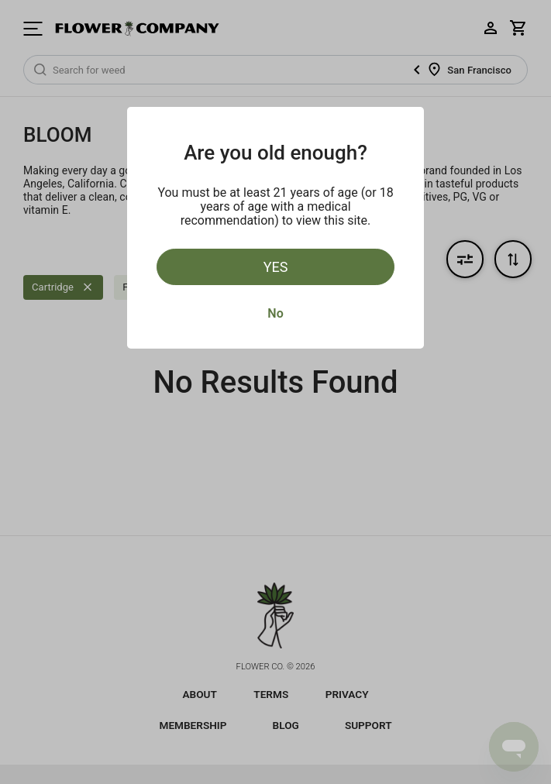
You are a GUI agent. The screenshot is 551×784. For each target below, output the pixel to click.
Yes (275, 267)
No (275, 313)
